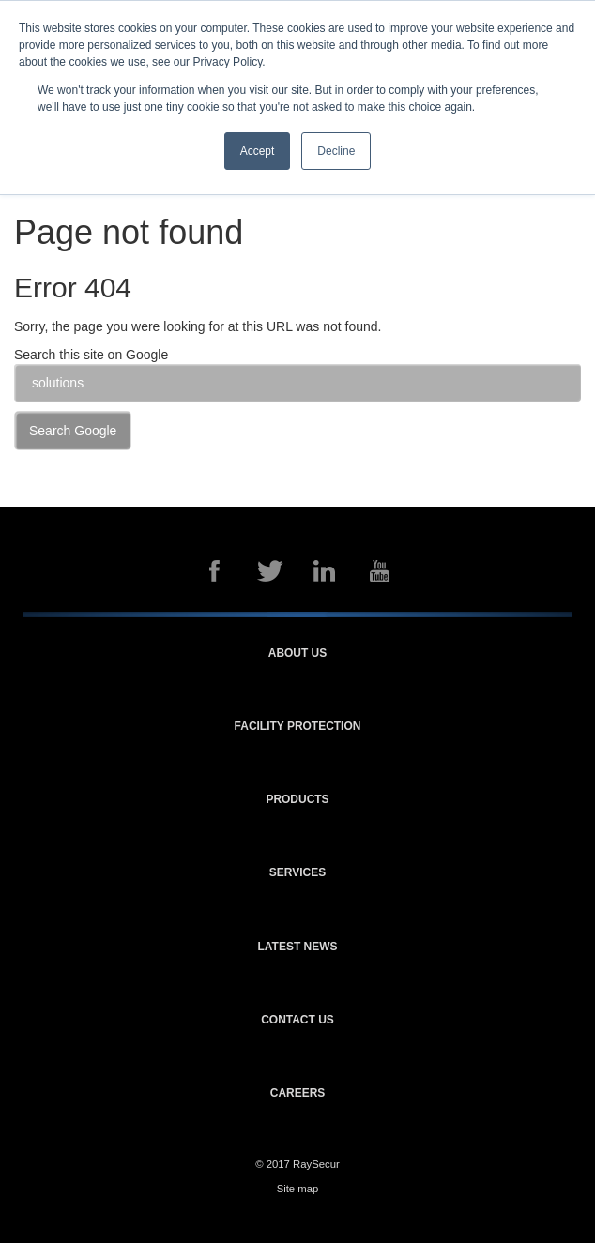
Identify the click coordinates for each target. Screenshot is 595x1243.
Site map (298, 1188)
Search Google (72, 430)
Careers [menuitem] (298, 1093)
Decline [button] (336, 151)
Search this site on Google (91, 354)
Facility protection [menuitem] (298, 726)
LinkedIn (325, 571)
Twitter (270, 571)
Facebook (215, 571)
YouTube (380, 571)
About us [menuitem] (298, 653)
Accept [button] (257, 151)
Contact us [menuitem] (297, 1020)
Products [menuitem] (297, 800)
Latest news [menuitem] (298, 947)
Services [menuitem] (297, 873)
